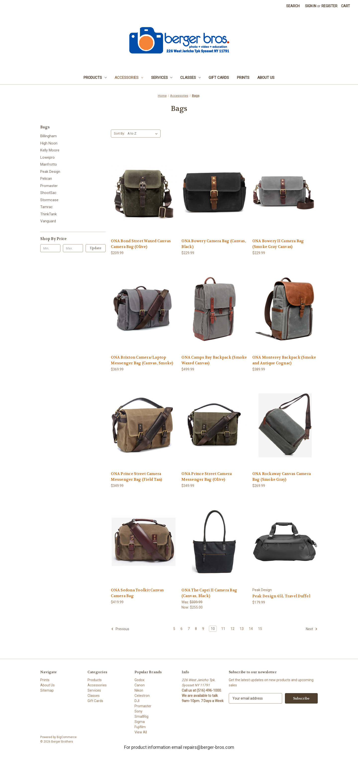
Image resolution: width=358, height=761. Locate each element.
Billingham (48, 136)
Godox (139, 680)
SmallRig (141, 716)
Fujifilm (140, 727)
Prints (243, 77)
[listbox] (143, 133)
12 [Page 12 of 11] (232, 629)
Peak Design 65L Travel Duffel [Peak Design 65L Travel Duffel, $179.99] (281, 596)
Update (95, 248)
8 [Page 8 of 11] (196, 629)
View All (140, 732)
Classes (190, 77)
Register (329, 6)
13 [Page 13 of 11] (242, 629)
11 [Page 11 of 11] (223, 629)
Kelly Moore (49, 150)
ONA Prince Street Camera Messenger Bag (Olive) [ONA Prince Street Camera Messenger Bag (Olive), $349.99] (206, 476)
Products (95, 77)
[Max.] (73, 248)
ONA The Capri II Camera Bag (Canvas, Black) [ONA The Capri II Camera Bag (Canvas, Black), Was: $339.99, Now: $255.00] (209, 593)
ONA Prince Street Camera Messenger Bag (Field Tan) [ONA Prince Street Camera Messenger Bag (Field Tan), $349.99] (136, 476)
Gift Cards (219, 77)
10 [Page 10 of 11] (213, 629)
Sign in (310, 6)
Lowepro (47, 157)
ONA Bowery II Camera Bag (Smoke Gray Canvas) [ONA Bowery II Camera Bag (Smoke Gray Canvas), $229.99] (278, 243)
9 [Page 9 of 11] (203, 629)
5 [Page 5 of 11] (174, 629)
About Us (265, 77)
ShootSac (48, 192)
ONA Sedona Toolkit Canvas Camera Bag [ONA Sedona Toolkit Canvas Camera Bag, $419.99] (137, 593)
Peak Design (50, 171)
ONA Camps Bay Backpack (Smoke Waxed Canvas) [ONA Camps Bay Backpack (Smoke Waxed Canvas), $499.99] (214, 360)
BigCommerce (67, 737)
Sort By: (119, 133)
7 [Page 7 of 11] (189, 629)
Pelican (46, 178)
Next (311, 628)
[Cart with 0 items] (345, 6)
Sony (138, 711)
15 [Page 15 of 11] (260, 629)
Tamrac (46, 207)
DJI (136, 701)
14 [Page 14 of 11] (251, 629)
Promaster (49, 186)
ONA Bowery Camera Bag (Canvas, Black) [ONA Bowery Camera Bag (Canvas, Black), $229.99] (213, 243)
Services (162, 77)
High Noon (48, 143)
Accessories (129, 77)
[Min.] (50, 248)
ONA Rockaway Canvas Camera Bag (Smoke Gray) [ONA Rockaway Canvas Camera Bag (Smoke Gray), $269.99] (281, 476)
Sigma (139, 722)
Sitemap (47, 690)
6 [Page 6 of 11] (181, 629)
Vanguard (48, 221)
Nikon (138, 690)
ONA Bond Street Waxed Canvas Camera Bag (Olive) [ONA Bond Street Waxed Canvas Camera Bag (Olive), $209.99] (141, 243)
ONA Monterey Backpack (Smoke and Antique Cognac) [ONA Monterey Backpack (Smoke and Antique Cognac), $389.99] (284, 360)
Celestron (142, 696)
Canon (139, 685)
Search (293, 6)
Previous (120, 628)
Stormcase (49, 200)
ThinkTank (48, 214)
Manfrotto (48, 164)
